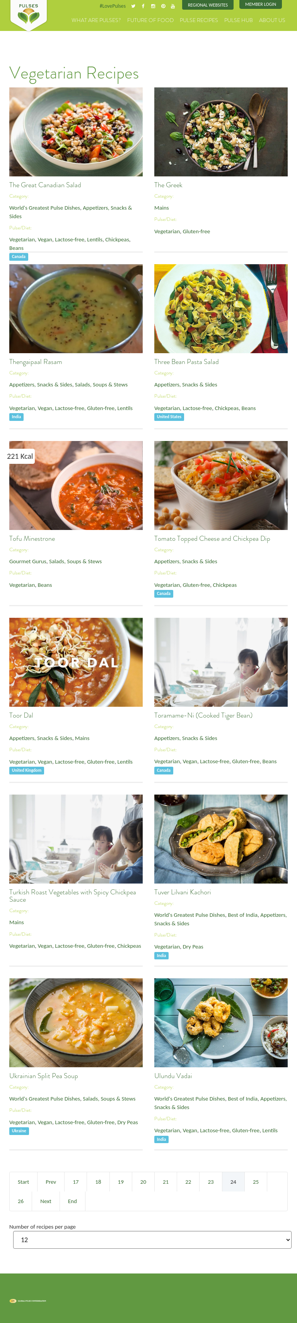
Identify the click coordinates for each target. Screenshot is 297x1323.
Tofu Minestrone (32, 537)
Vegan (39, 228)
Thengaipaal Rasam (35, 360)
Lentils (80, 228)
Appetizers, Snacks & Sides (96, 206)
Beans (117, 228)
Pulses (28, 16)
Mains (160, 206)
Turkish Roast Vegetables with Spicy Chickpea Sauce (72, 895)
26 (21, 1200)
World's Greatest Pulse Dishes (38, 206)
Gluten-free (189, 228)
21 (166, 1180)
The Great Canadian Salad (45, 183)
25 (256, 1180)
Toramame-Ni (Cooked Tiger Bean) (203, 714)
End (72, 1200)
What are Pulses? (132, 19)
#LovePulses (128, 5)
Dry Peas (186, 942)
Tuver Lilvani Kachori (182, 891)
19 (121, 1180)
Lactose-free (59, 228)
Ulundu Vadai (173, 1074)
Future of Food (175, 19)
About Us (275, 19)
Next (45, 1200)
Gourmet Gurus (24, 559)
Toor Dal (21, 714)
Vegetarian (20, 228)
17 (76, 1180)
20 (143, 1180)
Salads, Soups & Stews (86, 383)
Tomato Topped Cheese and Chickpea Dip (212, 537)
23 (210, 1180)
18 (98, 1180)
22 (188, 1180)
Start (23, 1180)
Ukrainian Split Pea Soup (43, 1074)
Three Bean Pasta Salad (186, 360)
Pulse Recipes (215, 19)
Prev (51, 1180)
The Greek (168, 183)
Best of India (227, 913)
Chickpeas (99, 228)
